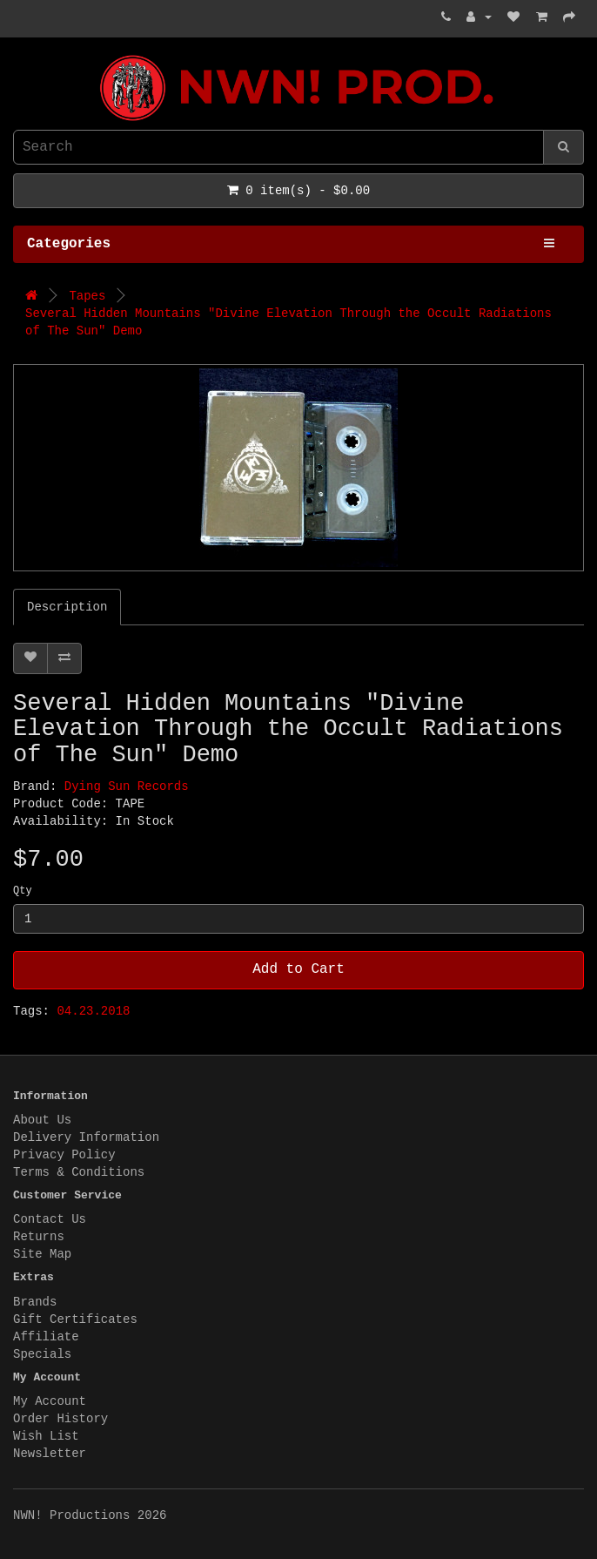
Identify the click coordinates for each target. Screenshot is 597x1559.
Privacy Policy (64, 1155)
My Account (49, 1401)
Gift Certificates (75, 1319)
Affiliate (46, 1337)
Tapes (87, 296)
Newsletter (49, 1454)
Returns (38, 1237)
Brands (35, 1302)
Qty (22, 891)
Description (67, 607)
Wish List (46, 1436)
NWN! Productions (17, 55)
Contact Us (49, 1219)
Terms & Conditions (78, 1172)
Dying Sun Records (126, 786)
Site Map (42, 1254)
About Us (42, 1120)
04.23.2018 (93, 1011)
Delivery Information (86, 1137)
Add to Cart (298, 969)
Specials (42, 1354)
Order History (60, 1419)
